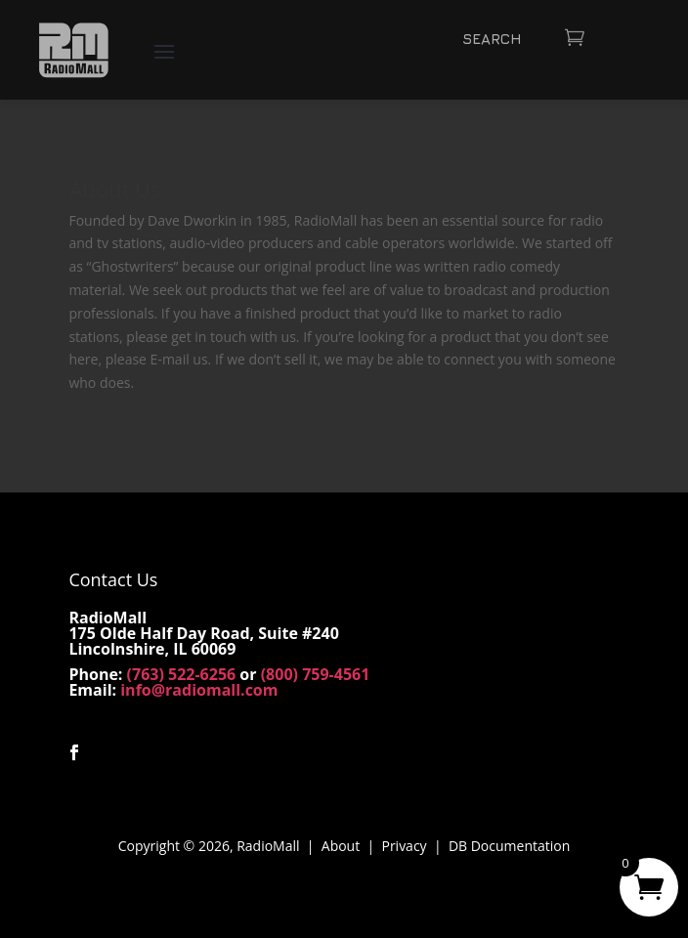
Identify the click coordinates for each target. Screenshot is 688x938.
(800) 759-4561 (315, 674)
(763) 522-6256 (181, 674)
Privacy (403, 845)
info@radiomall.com (199, 690)
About (341, 845)
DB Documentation (509, 845)
